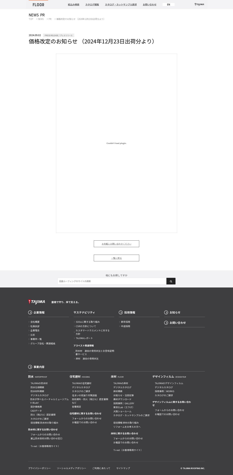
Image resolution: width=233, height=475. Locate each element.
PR (50, 18)
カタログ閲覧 (92, 4)
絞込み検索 (73, 4)
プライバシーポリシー (39, 468)
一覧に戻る (116, 258)
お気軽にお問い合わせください (116, 243)
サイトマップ (123, 468)
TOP (31, 18)
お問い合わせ (149, 4)
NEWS (41, 18)
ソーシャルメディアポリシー (71, 468)
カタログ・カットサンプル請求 (121, 4)
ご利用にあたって (101, 468)
